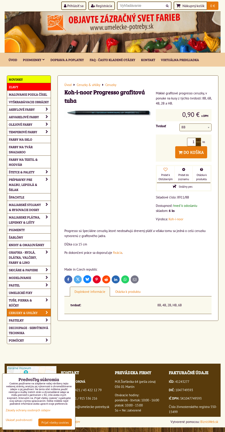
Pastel (30, 285)
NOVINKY (16, 79)
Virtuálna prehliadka (180, 59)
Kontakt (148, 59)
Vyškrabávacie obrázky (29, 101)
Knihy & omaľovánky (26, 244)
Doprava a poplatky (67, 59)
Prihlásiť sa (74, 6)
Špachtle (16, 197)
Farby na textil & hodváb (23, 162)
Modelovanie (30, 277)
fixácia (117, 252)
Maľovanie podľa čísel (28, 94)
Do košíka (191, 152)
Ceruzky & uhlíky (30, 312)
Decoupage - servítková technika (28, 330)
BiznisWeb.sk (209, 421)
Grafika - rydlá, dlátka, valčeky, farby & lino (30, 257)
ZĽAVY (13, 86)
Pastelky (30, 320)
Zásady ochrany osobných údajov (28, 410)
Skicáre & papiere (30, 269)
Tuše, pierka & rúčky (30, 302)
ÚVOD (13, 59)
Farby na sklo (20, 139)
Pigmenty (17, 229)
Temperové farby (30, 131)
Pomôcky (30, 340)
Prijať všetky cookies (55, 422)
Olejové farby (30, 124)
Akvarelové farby (30, 116)
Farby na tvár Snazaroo (21, 149)
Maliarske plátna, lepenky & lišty (30, 219)
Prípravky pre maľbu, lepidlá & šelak (30, 184)
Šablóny (16, 237)
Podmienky (34, 59)
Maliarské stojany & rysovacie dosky (30, 207)
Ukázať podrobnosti (19, 420)
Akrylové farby (30, 109)
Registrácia (101, 6)
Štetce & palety (30, 172)
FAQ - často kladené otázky (112, 59)
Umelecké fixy (20, 292)
